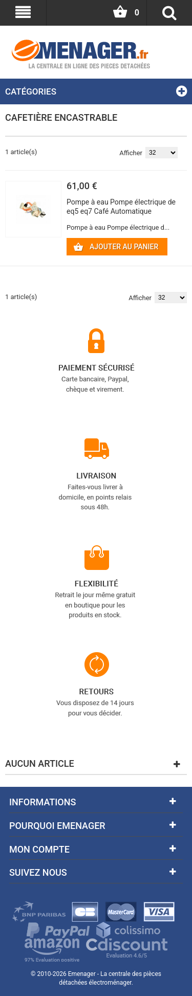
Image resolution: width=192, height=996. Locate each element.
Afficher (130, 153)
